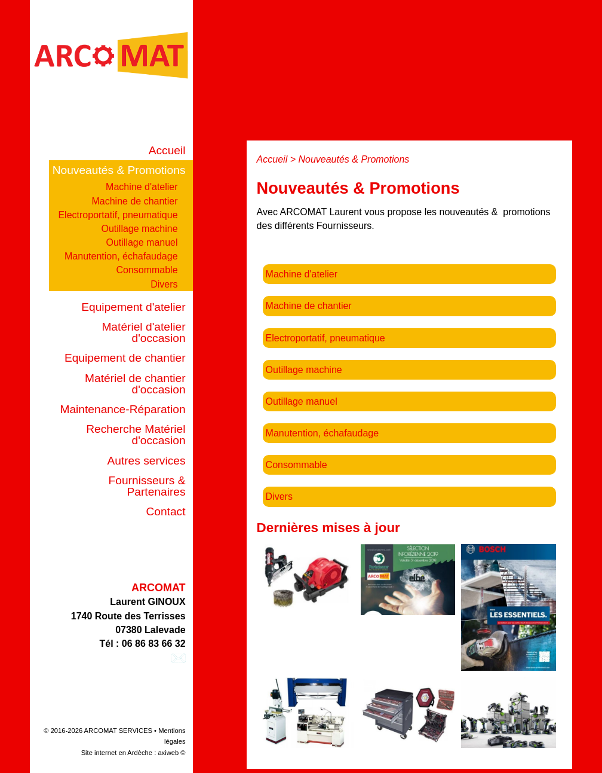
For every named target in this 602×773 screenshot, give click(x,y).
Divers (163, 284)
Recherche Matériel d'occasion (135, 435)
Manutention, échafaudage (120, 256)
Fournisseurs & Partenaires (147, 486)
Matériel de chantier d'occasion (135, 384)
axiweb (168, 752)
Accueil (167, 150)
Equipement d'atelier (133, 307)
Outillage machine (139, 229)
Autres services (146, 460)
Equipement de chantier (125, 358)
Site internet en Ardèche (116, 752)
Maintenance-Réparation (122, 409)
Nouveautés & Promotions (119, 170)
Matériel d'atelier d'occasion (143, 332)
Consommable (146, 270)
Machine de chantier (134, 201)
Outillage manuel (141, 242)
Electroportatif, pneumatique (117, 215)
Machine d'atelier (141, 187)
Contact (165, 511)
